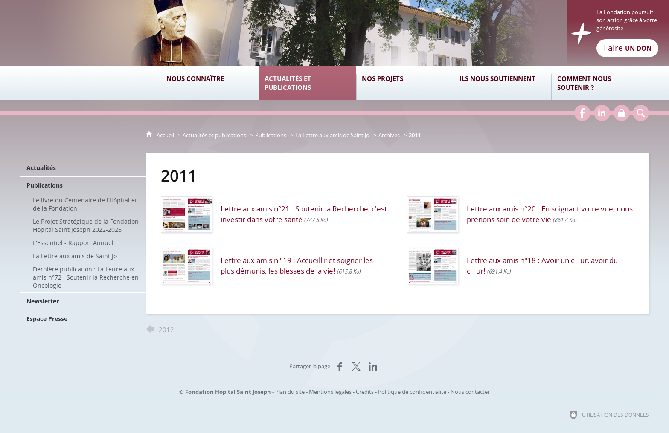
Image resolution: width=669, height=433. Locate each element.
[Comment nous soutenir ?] (600, 83)
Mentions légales (330, 391)
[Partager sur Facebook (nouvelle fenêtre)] (339, 366)
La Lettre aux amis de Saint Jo (332, 135)
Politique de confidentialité (412, 391)
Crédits (365, 391)
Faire (628, 47)
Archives (389, 135)
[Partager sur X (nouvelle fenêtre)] (356, 366)
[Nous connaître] (210, 83)
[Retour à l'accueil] (334, 33)
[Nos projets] (405, 83)
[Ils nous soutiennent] (502, 83)
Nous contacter (470, 391)
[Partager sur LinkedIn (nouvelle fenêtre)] (373, 366)
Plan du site (290, 391)
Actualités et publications (214, 135)
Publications (270, 135)
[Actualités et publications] (307, 83)
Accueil (166, 135)
